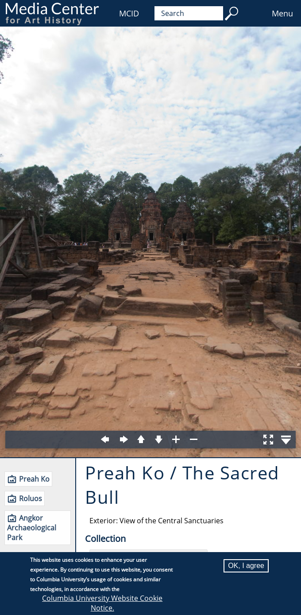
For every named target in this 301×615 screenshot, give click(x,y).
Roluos (30, 498)
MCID (129, 13)
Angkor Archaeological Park (31, 527)
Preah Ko (34, 479)
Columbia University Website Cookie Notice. (102, 603)
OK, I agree (246, 565)
